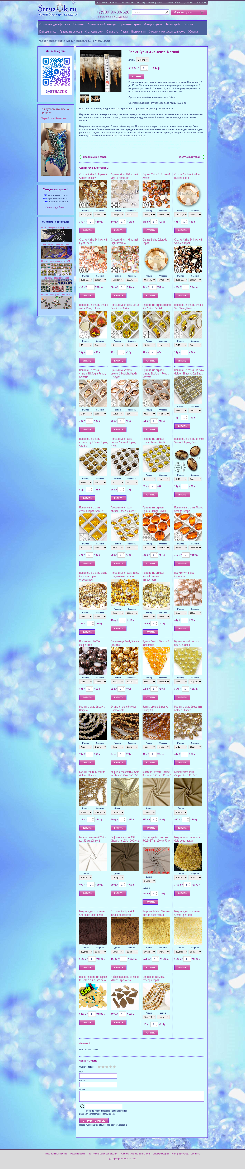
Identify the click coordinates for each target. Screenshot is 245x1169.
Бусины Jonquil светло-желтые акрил (186, 643)
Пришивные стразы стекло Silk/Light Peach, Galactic (92, 373)
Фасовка (100, 211)
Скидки (113, 2)
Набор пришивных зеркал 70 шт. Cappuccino (125, 978)
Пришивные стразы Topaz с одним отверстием (125, 574)
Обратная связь (77, 1156)
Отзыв (82, 1089)
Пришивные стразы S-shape (55, 278)
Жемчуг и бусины (153, 24)
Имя (81, 1072)
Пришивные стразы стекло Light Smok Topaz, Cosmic (93, 442)
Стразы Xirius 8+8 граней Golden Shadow (93, 176)
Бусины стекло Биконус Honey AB (155, 708)
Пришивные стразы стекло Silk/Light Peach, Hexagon (124, 373)
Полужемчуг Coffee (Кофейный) (90, 643)
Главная (42, 40)
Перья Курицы (65, 40)
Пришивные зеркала (71, 31)
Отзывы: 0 (84, 1043)
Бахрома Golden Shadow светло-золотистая (156, 913)
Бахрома (188, 24)
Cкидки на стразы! (55, 189)
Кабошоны (78, 24)
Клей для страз (47, 31)
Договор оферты (161, 1156)
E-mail (82, 1080)
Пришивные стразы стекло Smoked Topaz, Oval (189, 440)
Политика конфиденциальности (135, 1156)
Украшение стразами (152, 2)
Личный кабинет (173, 2)
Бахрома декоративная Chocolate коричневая (92, 913)
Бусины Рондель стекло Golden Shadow (92, 773)
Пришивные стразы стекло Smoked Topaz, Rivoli (123, 442)
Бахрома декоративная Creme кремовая (187, 913)
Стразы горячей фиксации (102, 24)
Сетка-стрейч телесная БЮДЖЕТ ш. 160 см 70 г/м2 (156, 840)
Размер (85, 211)
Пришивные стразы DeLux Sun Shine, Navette (188, 306)
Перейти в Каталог (53, 118)
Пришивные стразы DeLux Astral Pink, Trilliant (93, 306)
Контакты (201, 2)
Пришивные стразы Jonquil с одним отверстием (153, 576)
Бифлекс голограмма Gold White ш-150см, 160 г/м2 (125, 773)
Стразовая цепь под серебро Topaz (154, 978)
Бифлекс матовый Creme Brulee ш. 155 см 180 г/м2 (157, 773)
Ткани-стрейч (173, 24)
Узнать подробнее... (55, 207)
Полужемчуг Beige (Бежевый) (184, 574)
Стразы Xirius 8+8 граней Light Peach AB (124, 241)
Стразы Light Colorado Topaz (155, 241)
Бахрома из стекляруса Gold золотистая (187, 839)
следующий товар (191, 156)
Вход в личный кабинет (56, 1156)
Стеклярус (112, 31)
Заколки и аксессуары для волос (167, 31)
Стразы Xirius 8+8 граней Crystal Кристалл (124, 176)
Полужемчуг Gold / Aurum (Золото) (125, 643)
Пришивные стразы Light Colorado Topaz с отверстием (93, 576)
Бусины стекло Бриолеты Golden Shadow (188, 708)
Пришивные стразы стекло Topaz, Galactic (123, 509)
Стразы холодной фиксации (54, 24)
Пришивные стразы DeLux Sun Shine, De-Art (157, 306)
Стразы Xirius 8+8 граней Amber (156, 176)
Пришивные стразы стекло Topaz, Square (91, 509)
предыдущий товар (93, 156)
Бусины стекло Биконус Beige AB (92, 708)
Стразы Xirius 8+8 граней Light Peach (93, 241)
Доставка (189, 2)
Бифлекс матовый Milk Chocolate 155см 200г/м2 (125, 839)
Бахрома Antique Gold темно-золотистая (123, 913)
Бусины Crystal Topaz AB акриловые (156, 643)
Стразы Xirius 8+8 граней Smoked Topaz (188, 241)
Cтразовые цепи (94, 31)
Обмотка (193, 31)
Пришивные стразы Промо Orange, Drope (188, 509)
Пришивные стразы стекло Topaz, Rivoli (154, 440)
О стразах (102, 2)
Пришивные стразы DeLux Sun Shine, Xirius (125, 306)
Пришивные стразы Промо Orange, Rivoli (154, 509)
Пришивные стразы (130, 24)
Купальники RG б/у (129, 2)
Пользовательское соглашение (102, 1156)
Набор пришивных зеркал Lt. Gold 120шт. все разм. (93, 978)
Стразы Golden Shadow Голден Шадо (187, 176)
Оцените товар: (86, 1067)
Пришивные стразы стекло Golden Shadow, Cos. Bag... (189, 371)
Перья (124, 31)
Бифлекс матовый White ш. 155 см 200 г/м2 (92, 839)
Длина (132, 60)
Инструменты (138, 31)
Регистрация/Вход (180, 1156)
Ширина (195, 873)
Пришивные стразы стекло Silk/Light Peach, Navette (156, 373)
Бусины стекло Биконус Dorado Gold (123, 708)
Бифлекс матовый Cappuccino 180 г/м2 (185, 773)
